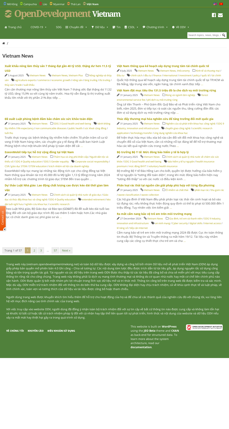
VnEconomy (183, 70)
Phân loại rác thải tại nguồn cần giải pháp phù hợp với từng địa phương (165, 185)
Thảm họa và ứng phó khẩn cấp (71, 156)
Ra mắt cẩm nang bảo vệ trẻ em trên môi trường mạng (154, 214)
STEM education (38, 166)
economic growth (61, 80)
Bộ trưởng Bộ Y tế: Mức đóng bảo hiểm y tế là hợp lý (153, 152)
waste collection (150, 194)
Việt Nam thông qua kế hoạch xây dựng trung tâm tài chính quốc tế (163, 66)
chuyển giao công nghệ (177, 128)
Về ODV (15, 35)
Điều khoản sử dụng (61, 330)
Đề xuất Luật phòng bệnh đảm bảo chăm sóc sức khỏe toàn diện (49, 119)
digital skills (196, 223)
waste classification (128, 194)
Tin (118, 27)
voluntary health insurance (163, 166)
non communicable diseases (51, 128)
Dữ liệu (102, 27)
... (60, 97)
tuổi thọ (9, 133)
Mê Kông (12, 4)
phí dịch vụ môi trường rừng (162, 99)
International (170, 75)
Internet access (212, 223)
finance (157, 75)
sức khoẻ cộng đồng (95, 128)
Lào (45, 4)
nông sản (77, 80)
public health (75, 128)
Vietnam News (38, 75)
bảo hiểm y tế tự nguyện (181, 161)
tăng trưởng (90, 80)
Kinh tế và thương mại (208, 70)
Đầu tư (120, 75)
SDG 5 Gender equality (56, 161)
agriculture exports (25, 80)
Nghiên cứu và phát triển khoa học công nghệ (190, 123)
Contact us (2, 218)
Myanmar (59, 4)
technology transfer (141, 133)
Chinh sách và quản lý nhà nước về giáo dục (77, 194)
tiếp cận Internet (139, 228)
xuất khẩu (29, 85)
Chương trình (157, 27)
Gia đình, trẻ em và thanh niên (185, 218)
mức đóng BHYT (138, 166)
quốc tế (206, 75)
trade (19, 85)
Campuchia (30, 4)
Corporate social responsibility (91, 161)
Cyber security (180, 223)
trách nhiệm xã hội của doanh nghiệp (69, 166)
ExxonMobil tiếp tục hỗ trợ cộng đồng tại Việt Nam (39, 152)
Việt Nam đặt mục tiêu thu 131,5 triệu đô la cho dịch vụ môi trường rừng (166, 90)
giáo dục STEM (19, 166)
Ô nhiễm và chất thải (177, 190)
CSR (7, 166)
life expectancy (25, 128)
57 (55, 250)
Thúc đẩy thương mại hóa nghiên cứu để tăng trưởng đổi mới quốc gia (165, 119)
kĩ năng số (122, 228)
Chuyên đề (78, 27)
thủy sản (9, 85)
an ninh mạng (162, 223)
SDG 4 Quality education (28, 161)
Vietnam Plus (76, 75)
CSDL (133, 27)
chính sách (136, 75)
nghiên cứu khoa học (36, 204)
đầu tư (147, 75)
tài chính (216, 75)
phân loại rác (202, 190)
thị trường (104, 80)
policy (196, 75)
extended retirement (93, 199)
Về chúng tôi (15, 330)
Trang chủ (15, 27)
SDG (58, 27)
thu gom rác (217, 190)
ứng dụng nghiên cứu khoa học (171, 133)
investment (185, 75)
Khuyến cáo (36, 330)
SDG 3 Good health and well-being (72, 123)
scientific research (59, 204)
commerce (44, 80)
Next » (66, 250)
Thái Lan (76, 4)
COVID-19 (39, 27)
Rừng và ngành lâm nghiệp (180, 95)
